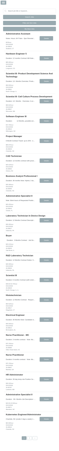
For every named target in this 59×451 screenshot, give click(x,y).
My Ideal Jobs (29, 29)
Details (46, 38)
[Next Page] (35, 438)
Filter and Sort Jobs (29, 23)
